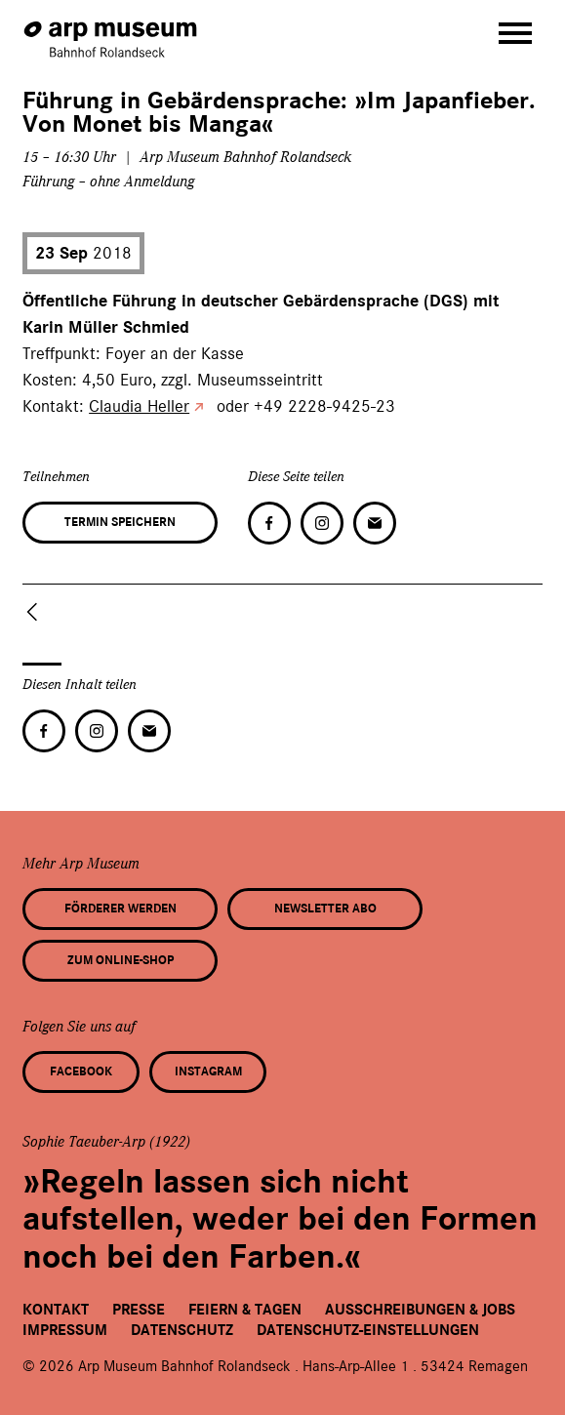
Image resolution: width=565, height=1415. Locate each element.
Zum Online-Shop (120, 960)
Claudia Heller (139, 406)
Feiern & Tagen (245, 1309)
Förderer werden (120, 908)
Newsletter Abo (325, 908)
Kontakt (55, 1309)
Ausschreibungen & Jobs (420, 1309)
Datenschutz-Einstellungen (368, 1330)
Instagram (208, 1071)
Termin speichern (120, 522)
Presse (138, 1309)
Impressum (64, 1330)
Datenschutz (182, 1330)
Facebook (81, 1071)
